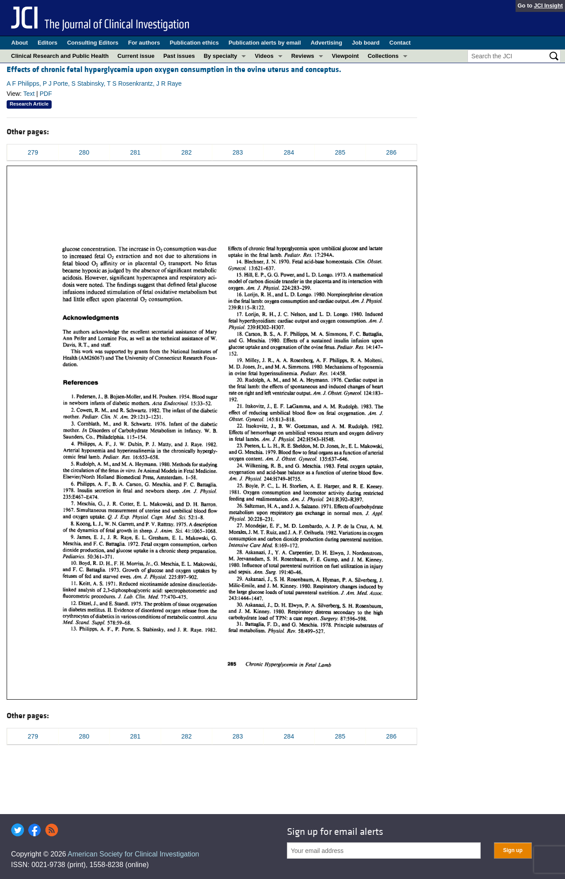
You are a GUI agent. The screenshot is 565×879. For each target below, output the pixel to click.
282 (186, 152)
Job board (366, 42)
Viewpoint (345, 56)
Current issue (135, 56)
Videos (264, 56)
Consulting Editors (92, 42)
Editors (47, 42)
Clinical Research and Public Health (60, 56)
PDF (46, 93)
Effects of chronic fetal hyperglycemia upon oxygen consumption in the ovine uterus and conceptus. (174, 69)
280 (84, 152)
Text (29, 93)
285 (340, 152)
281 (135, 152)
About (19, 42)
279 (33, 152)
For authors (144, 42)
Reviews (302, 56)
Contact (400, 42)
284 (289, 152)
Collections (383, 56)
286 (391, 152)
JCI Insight (548, 5)
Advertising (327, 42)
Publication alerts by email (265, 42)
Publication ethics (194, 42)
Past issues (179, 56)
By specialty (220, 56)
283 (238, 152)
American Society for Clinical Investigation (133, 854)
